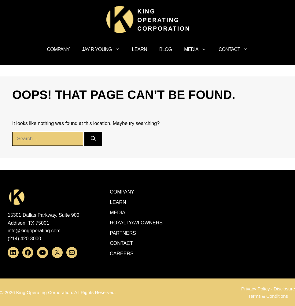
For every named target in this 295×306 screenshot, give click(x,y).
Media (198, 49)
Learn (139, 49)
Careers (121, 253)
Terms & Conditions (268, 296)
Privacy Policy (255, 288)
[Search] (93, 139)
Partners (123, 233)
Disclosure (284, 288)
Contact (236, 49)
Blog (165, 49)
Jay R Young (104, 49)
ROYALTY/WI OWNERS (136, 222)
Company (58, 49)
